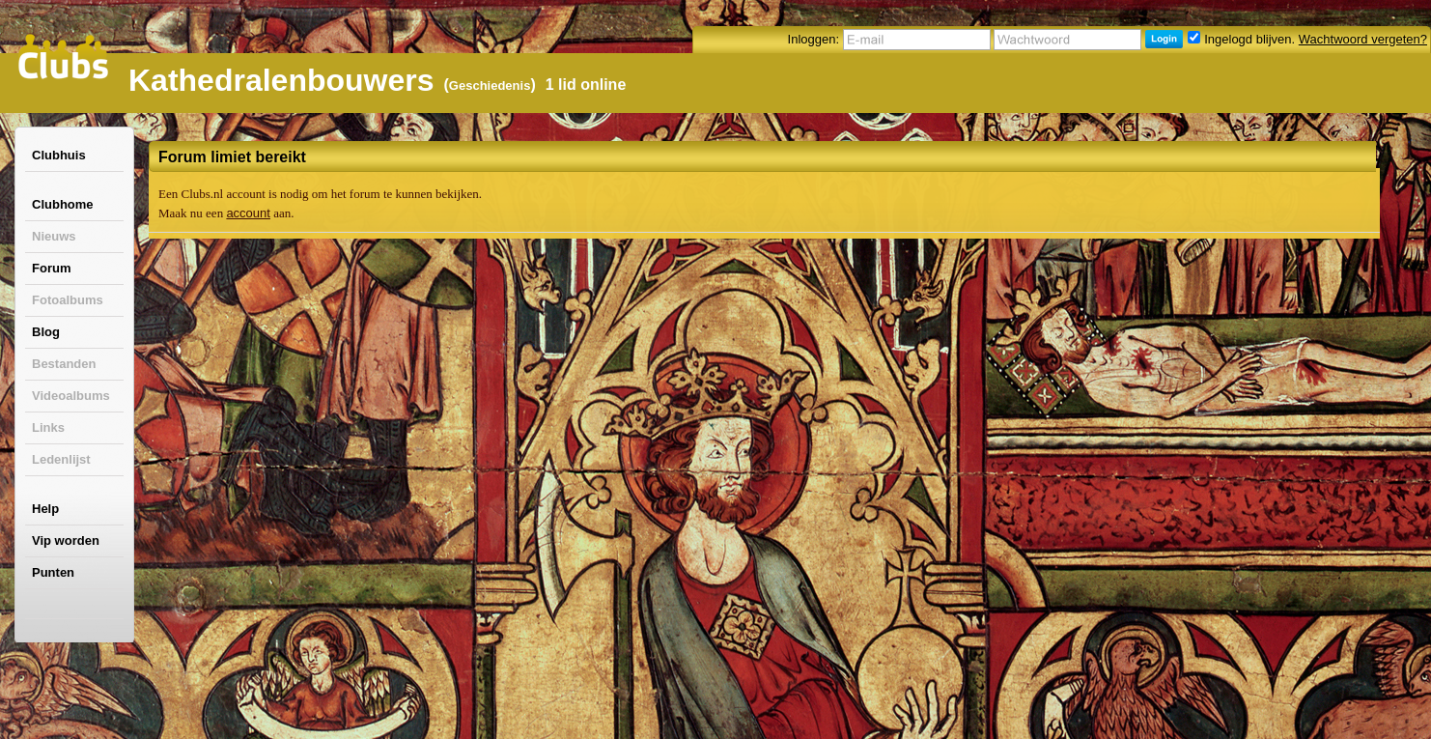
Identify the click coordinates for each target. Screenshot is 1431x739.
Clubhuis (59, 155)
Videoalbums (71, 395)
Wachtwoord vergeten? (1363, 39)
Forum (51, 268)
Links (48, 427)
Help (45, 508)
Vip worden (65, 540)
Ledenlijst (61, 459)
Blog (46, 332)
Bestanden (64, 363)
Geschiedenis (490, 85)
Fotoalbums (67, 300)
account (248, 213)
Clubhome (63, 204)
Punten (53, 572)
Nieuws (54, 236)
